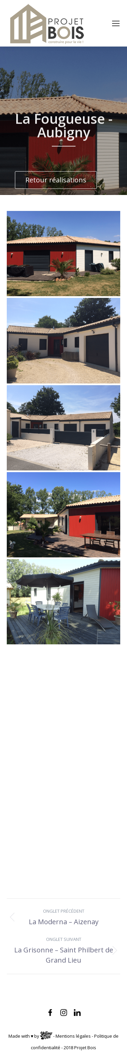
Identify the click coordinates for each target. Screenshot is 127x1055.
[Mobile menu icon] (115, 23)
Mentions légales (73, 1036)
